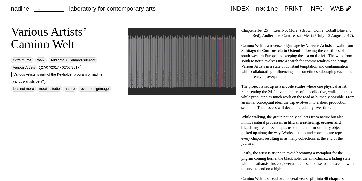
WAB (340, 8)
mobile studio (49, 89)
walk (40, 60)
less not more (23, 89)
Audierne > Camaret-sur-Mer (73, 60)
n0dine (267, 8)
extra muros (22, 60)
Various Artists (24, 67)
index (240, 8)
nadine (20, 8)
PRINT (293, 8)
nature (70, 89)
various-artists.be (28, 81)
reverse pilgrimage (94, 89)
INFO (316, 8)
